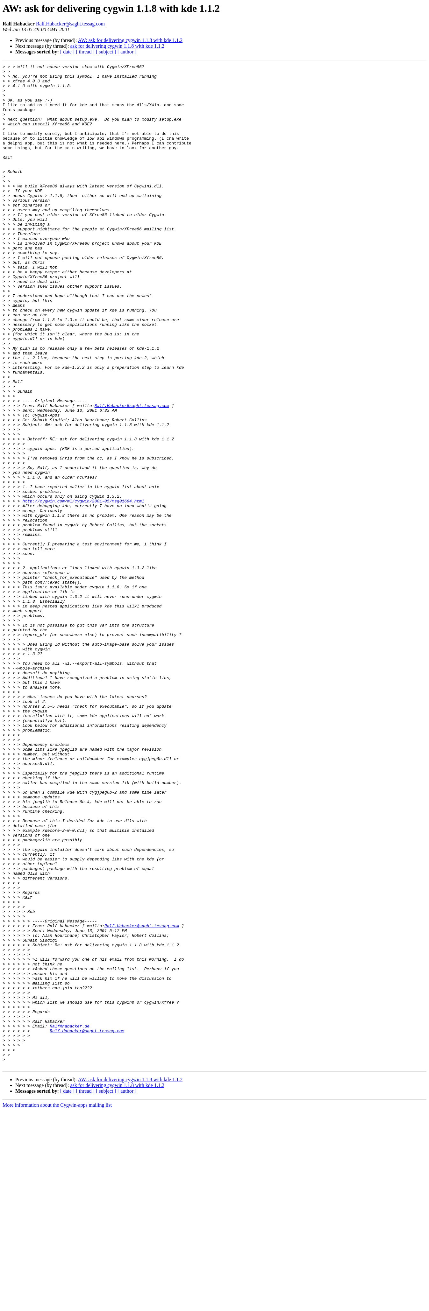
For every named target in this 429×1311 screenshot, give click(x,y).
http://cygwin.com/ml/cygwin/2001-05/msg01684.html (83, 589)
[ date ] (67, 51)
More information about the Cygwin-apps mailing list (57, 1305)
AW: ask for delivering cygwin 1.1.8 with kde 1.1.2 (130, 40)
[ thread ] (85, 51)
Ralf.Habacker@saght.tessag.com (70, 23)
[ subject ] (106, 51)
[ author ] (127, 51)
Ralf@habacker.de (69, 1219)
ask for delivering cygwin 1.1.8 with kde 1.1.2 (117, 46)
